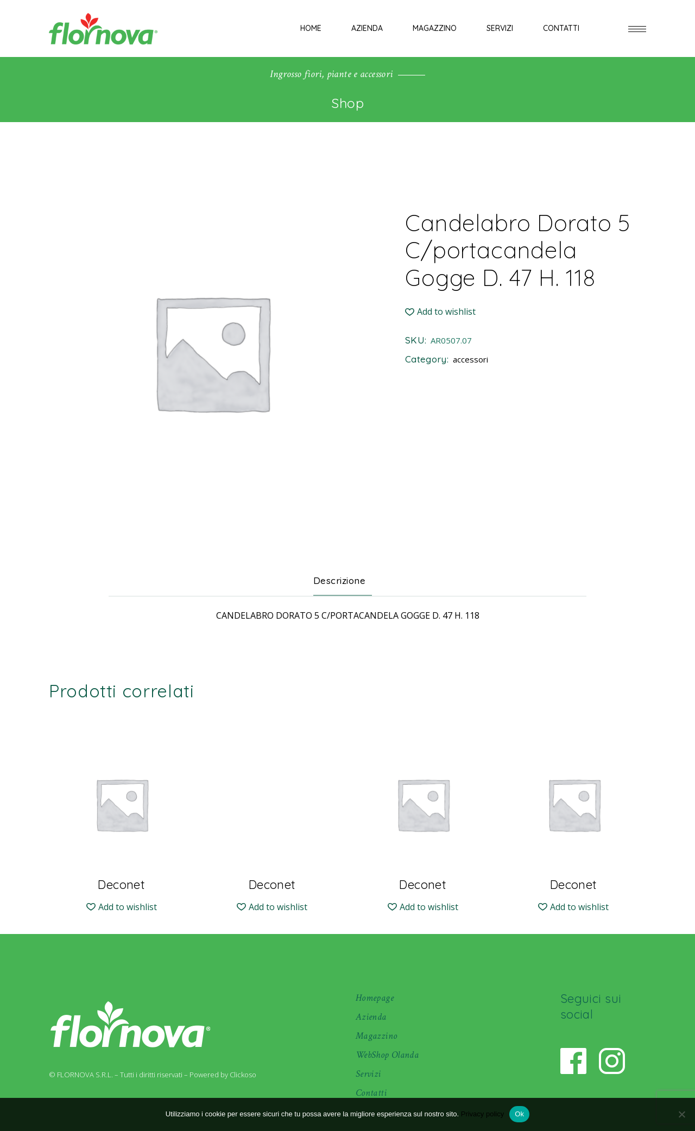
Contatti (371, 1092)
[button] (440, 312)
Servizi (368, 1074)
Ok (519, 1114)
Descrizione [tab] (339, 580)
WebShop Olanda (387, 1055)
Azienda (371, 1017)
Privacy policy (482, 1114)
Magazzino (376, 1036)
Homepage (375, 998)
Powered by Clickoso (222, 1074)
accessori (470, 359)
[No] (681, 1114)
